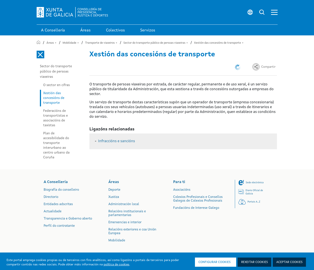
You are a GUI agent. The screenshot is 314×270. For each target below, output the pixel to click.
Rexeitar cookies (254, 262)
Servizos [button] (147, 30)
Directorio (51, 197)
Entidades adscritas (58, 204)
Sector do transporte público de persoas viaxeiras (155, 43)
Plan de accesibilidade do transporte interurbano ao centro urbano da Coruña (56, 145)
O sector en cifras (56, 85)
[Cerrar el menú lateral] (40, 54)
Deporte (114, 190)
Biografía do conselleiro (61, 190)
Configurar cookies (214, 262)
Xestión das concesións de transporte (218, 43)
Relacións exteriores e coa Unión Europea (132, 231)
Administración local (123, 204)
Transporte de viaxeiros (101, 43)
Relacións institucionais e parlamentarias (127, 213)
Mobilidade (71, 43)
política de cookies (116, 264)
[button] (274, 12)
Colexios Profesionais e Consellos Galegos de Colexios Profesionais (198, 199)
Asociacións (181, 190)
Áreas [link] (85, 30)
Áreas (51, 43)
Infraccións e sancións (116, 141)
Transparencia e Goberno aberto (68, 218)
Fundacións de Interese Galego (196, 208)
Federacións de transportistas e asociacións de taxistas (55, 118)
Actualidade (52, 211)
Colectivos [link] (115, 30)
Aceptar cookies (289, 262)
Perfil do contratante (59, 226)
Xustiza (113, 197)
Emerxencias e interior (125, 222)
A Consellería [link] (53, 30)
